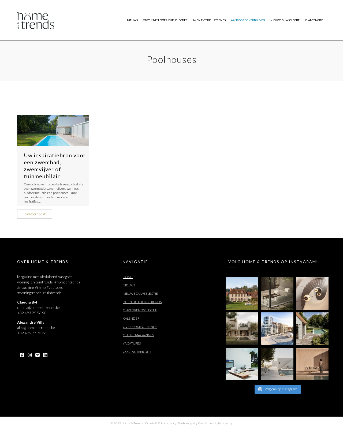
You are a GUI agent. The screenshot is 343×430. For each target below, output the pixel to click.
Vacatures (132, 343)
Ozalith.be (205, 423)
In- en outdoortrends (142, 302)
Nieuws (129, 285)
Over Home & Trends (140, 327)
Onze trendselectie (140, 310)
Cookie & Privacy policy (160, 423)
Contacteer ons (137, 352)
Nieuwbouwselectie (140, 293)
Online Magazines (138, 335)
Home (128, 277)
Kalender (131, 318)
